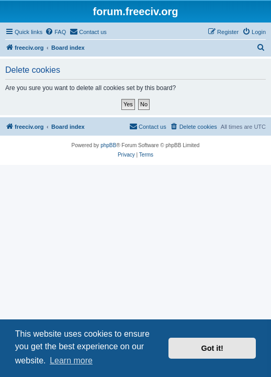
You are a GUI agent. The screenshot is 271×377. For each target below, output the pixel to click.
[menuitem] (55, 32)
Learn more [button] (71, 360)
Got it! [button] (212, 348)
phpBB (108, 145)
